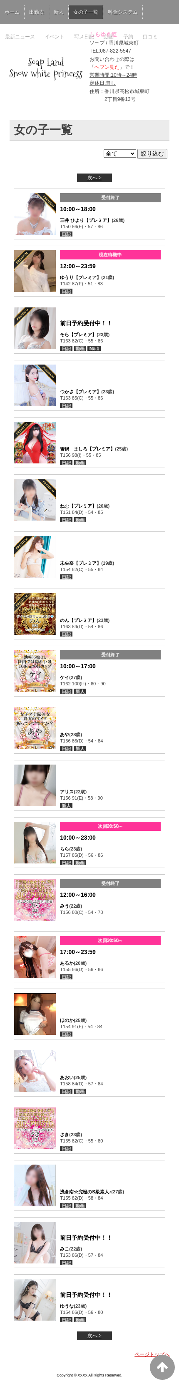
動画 (108, 36)
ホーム (12, 12)
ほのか (67, 1020)
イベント (54, 36)
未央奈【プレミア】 (80, 563)
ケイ (64, 677)
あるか (67, 963)
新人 (59, 12)
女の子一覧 (85, 12)
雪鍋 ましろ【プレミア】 (87, 448)
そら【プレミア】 (78, 334)
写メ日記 (84, 36)
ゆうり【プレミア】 (80, 277)
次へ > (94, 178)
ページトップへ (151, 1354)
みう (64, 905)
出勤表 (36, 12)
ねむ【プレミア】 (78, 505)
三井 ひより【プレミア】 (86, 220)
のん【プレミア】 (78, 620)
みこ (64, 1248)
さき (64, 1134)
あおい (67, 1077)
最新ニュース (20, 36)
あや (64, 734)
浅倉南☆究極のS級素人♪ (85, 1191)
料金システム (123, 12)
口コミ (149, 36)
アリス (67, 791)
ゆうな (67, 1306)
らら (64, 848)
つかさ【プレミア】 (80, 391)
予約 (128, 36)
